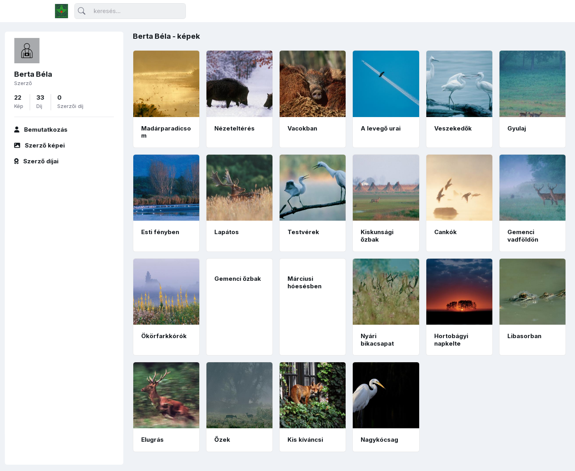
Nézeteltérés (234, 128)
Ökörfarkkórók (164, 336)
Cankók (445, 232)
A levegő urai (381, 128)
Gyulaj (516, 128)
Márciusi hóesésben (305, 282)
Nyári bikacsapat (377, 339)
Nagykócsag (379, 439)
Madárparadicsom (166, 132)
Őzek (222, 439)
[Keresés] (130, 11)
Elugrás (152, 439)
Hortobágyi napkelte (451, 339)
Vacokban (302, 128)
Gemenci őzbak (237, 278)
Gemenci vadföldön (522, 235)
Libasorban (524, 336)
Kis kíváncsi (305, 439)
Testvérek (303, 232)
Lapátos (226, 232)
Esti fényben (160, 232)
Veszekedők (453, 128)
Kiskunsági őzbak (377, 235)
